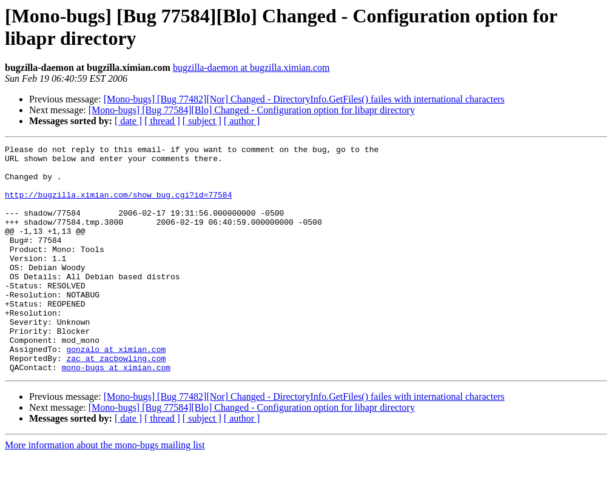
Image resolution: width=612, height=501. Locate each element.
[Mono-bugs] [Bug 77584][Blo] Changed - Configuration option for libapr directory (252, 110)
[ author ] (242, 121)
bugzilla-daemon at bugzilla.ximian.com (251, 67)
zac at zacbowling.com (116, 401)
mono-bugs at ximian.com (116, 412)
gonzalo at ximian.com (116, 390)
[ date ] (128, 121)
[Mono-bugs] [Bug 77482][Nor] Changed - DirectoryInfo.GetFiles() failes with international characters (304, 99)
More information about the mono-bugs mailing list (105, 490)
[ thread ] (162, 121)
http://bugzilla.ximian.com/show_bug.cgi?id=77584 (118, 205)
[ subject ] (202, 121)
